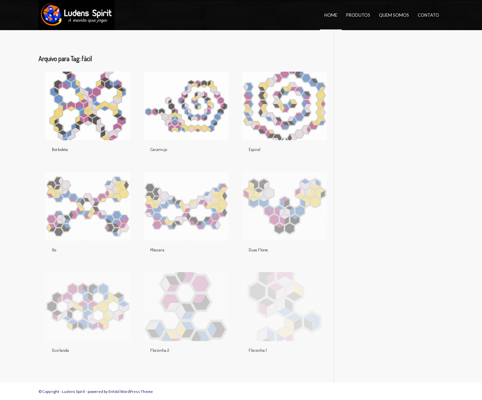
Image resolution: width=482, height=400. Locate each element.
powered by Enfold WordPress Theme (120, 391)
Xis (54, 249)
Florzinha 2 (159, 350)
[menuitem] (331, 15)
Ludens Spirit (73, 391)
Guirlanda (60, 350)
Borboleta (60, 149)
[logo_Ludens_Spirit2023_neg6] (76, 15)
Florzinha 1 (258, 350)
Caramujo (158, 149)
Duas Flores (258, 249)
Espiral (254, 149)
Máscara (157, 249)
